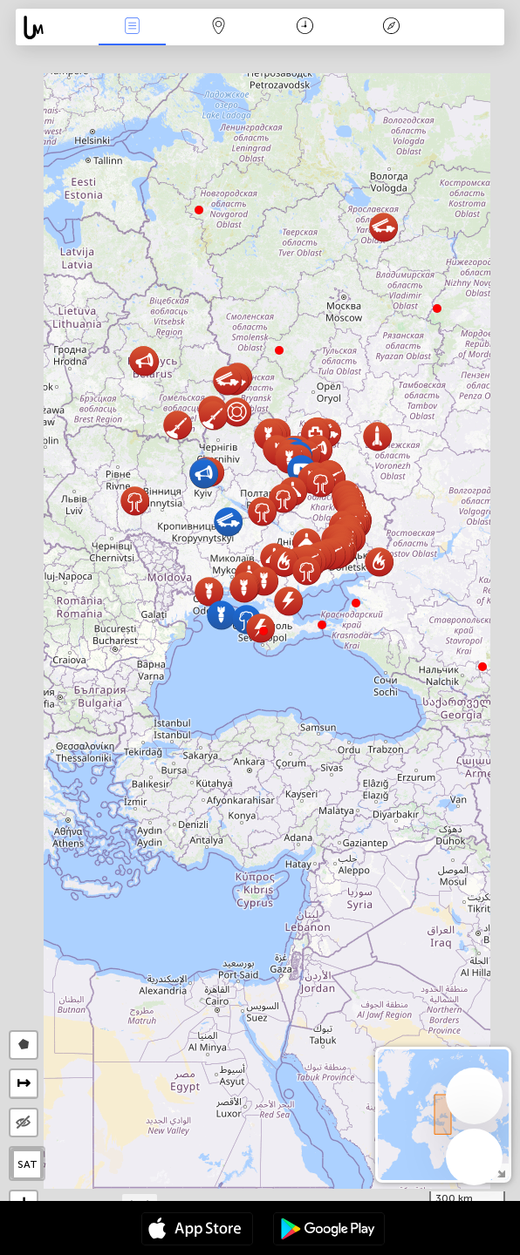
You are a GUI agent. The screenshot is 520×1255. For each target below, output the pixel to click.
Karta (218, 27)
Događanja (131, 27)
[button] (322, 625)
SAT (27, 1164)
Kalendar (305, 27)
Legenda (391, 27)
